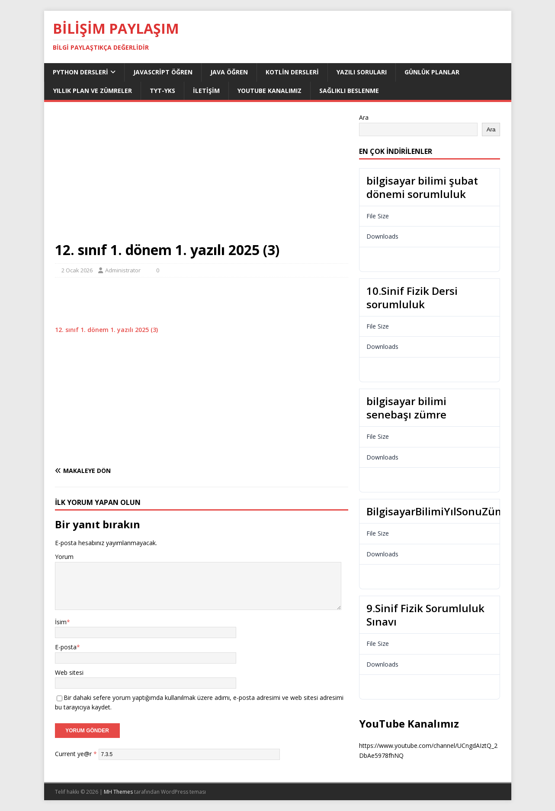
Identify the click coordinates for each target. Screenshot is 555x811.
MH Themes (118, 791)
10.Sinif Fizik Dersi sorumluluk (412, 297)
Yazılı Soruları (362, 72)
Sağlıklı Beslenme (349, 90)
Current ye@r (76, 754)
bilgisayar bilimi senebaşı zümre (406, 407)
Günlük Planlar (431, 72)
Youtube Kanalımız (269, 90)
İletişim (206, 90)
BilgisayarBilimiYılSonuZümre (440, 511)
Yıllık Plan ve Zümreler (92, 90)
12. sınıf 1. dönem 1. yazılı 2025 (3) (106, 330)
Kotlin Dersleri (292, 72)
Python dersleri (80, 72)
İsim (61, 622)
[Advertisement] (201, 176)
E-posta (66, 647)
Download (385, 259)
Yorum (64, 556)
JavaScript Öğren (162, 72)
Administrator (123, 270)
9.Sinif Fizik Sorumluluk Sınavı (425, 615)
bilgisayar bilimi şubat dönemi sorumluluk (422, 187)
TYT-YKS (162, 90)
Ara (364, 117)
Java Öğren (229, 72)
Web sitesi (69, 672)
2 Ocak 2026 (77, 270)
